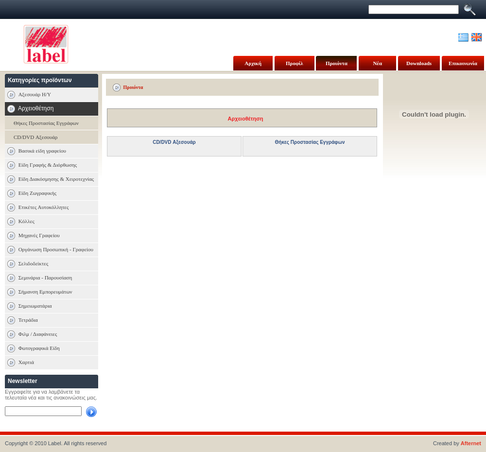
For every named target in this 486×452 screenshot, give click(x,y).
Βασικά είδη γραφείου (42, 151)
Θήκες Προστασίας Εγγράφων (46, 123)
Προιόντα (336, 63)
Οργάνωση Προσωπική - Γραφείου (55, 249)
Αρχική (252, 63)
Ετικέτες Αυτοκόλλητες (43, 207)
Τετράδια (28, 320)
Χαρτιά (26, 362)
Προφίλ (294, 63)
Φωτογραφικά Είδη (39, 348)
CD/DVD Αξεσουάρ (36, 137)
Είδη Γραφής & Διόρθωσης (47, 165)
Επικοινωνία (463, 63)
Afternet (471, 443)
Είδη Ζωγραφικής (37, 193)
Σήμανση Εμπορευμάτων (45, 292)
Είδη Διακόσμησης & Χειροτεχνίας (56, 179)
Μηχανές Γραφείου (39, 235)
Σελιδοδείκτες (33, 263)
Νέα (377, 63)
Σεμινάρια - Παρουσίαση (45, 277)
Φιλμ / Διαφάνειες (37, 334)
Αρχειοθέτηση (245, 119)
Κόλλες (26, 221)
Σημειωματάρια (35, 306)
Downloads (419, 63)
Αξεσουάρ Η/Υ (34, 94)
